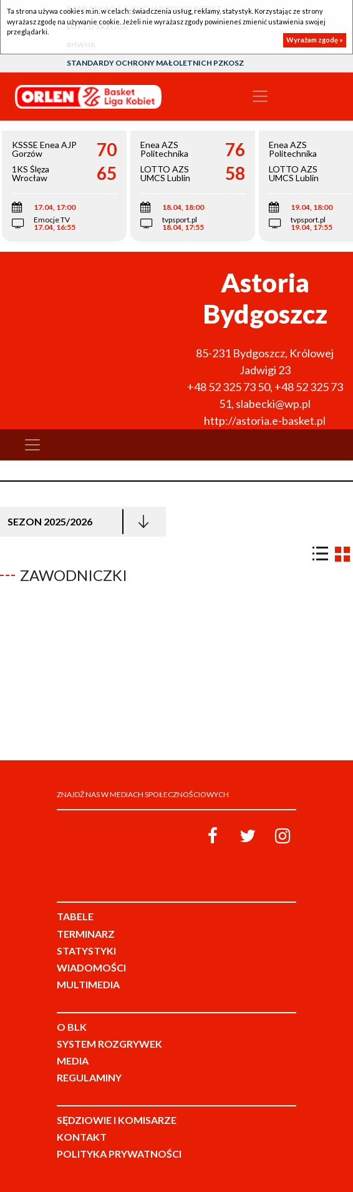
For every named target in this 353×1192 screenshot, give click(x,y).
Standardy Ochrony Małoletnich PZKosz (155, 62)
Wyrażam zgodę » (314, 40)
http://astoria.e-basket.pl (265, 420)
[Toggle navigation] (260, 96)
